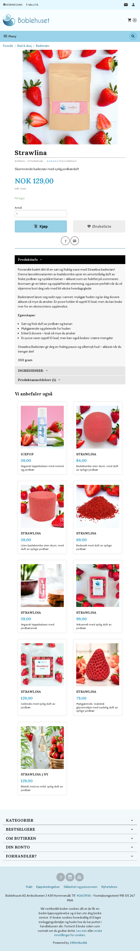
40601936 (84, 896)
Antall (18, 207)
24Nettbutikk (78, 942)
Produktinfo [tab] (28, 260)
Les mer (82, 931)
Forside (8, 46)
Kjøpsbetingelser (48, 887)
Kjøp (41, 226)
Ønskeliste (99, 226)
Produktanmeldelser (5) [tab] (37, 380)
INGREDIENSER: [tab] (31, 371)
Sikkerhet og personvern (80, 887)
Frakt (29, 887)
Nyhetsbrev (109, 887)
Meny (10, 36)
